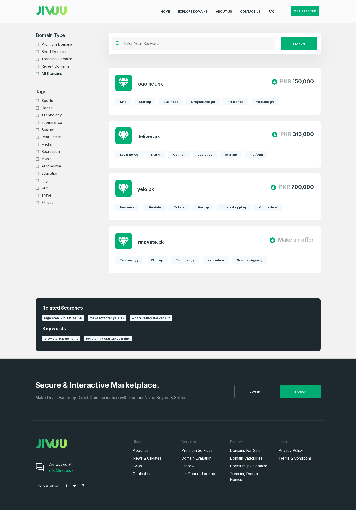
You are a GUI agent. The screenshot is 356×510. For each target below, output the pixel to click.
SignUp (310, 391)
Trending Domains (57, 59)
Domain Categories (246, 458)
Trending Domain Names (244, 476)
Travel (46, 195)
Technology (51, 115)
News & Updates (147, 458)
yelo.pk (145, 189)
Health (47, 108)
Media (46, 144)
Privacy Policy (291, 450)
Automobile (51, 166)
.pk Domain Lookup (198, 473)
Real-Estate (51, 137)
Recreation (50, 151)
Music (46, 159)
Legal (45, 180)
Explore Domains (193, 8)
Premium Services (197, 450)
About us (140, 450)
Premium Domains (57, 44)
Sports (47, 100)
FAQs (137, 466)
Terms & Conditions (295, 458)
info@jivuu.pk (61, 470)
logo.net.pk (150, 83)
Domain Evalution (196, 458)
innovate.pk (150, 242)
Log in (265, 391)
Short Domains (54, 51)
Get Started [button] (305, 8)
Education (49, 173)
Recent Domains (55, 66)
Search (298, 43)
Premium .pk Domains (248, 466)
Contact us (142, 473)
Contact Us (250, 8)
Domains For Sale (245, 450)
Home (165, 8)
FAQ (272, 8)
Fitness (47, 202)
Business (49, 129)
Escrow (187, 466)
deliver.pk (148, 136)
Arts (45, 188)
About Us (224, 8)
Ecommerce (51, 122)
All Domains (51, 73)
